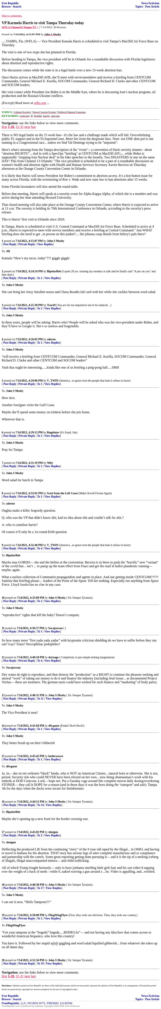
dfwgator (54, 725)
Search (17, 6)
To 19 (40, 963)
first (4, 127)
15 (3, 756)
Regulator (53, 432)
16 (3, 801)
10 (3, 597)
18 (3, 884)
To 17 (40, 888)
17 (3, 832)
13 (3, 695)
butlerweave (55, 756)
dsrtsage (53, 657)
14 (3, 725)
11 (3, 628)
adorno (51, 339)
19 (3, 915)
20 (3, 960)
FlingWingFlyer (58, 915)
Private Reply (26, 244)
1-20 (11, 127)
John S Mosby (55, 240)
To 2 (39, 601)
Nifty (50, 462)
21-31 (19, 127)
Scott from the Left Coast (62, 493)
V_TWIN (52, 380)
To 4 (39, 548)
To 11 (40, 698)
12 (3, 657)
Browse (6, 6)
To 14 (40, 805)
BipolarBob (54, 271)
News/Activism (150, 3)
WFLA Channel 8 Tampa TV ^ (20, 27)
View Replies (45, 244)
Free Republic (10, 3)
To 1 (39, 278)
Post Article (152, 6)
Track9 (51, 305)
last (33, 127)
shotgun (53, 832)
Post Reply (9, 244)
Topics (139, 6)
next (27, 127)
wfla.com (40, 103)
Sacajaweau (55, 628)
